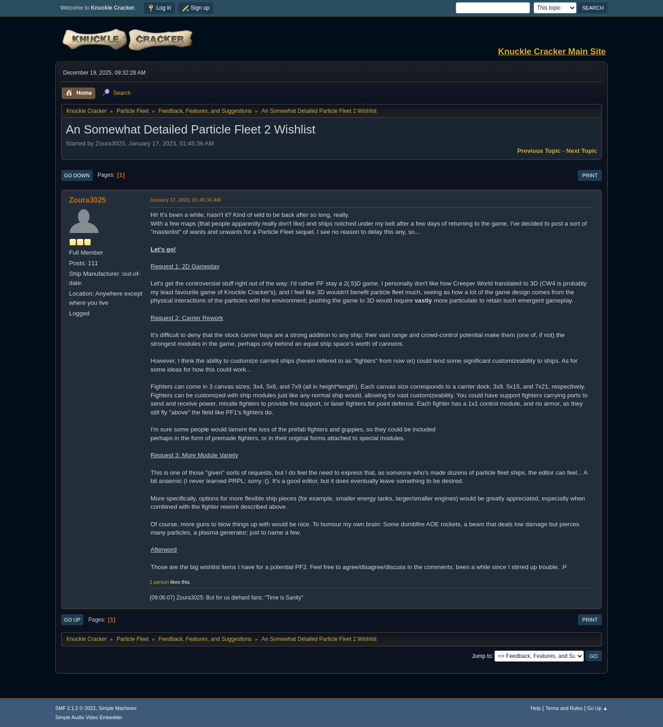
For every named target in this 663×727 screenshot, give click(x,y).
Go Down (77, 175)
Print (590, 175)
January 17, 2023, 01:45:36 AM (185, 200)
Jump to (482, 655)
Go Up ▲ (597, 708)
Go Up (72, 619)
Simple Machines (117, 708)
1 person (159, 582)
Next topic (581, 150)
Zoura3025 (87, 200)
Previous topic (539, 150)
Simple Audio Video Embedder (88, 717)
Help (536, 708)
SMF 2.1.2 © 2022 (75, 708)
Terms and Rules (564, 708)
